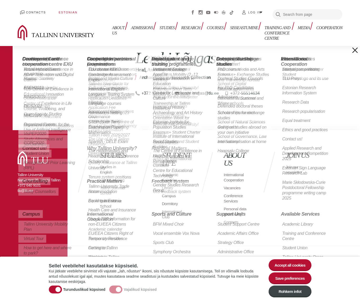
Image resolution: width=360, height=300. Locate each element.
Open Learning (113, 176)
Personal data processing (236, 207)
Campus (169, 192)
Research (184, 23)
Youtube (208, 10)
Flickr (216, 10)
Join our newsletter (295, 165)
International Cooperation (234, 173)
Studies (161, 23)
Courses (207, 23)
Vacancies (233, 184)
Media (305, 23)
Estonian (60, 10)
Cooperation (329, 23)
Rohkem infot (288, 291)
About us (115, 25)
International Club (172, 210)
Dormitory (170, 199)
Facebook (192, 10)
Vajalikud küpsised (140, 288)
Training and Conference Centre (267, 28)
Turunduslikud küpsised (84, 288)
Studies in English (108, 165)
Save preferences (288, 276)
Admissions (138, 23)
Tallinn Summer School (107, 189)
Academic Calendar (170, 173)
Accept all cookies (288, 262)
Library (168, 184)
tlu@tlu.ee (25, 187)
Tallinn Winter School (111, 205)
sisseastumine (235, 23)
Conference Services (234, 194)
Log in (254, 10)
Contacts (33, 10)
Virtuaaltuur (223, 10)
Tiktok (231, 10)
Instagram (200, 10)
